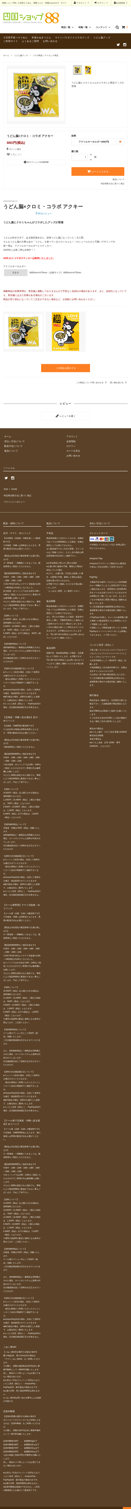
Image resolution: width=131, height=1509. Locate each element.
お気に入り (14, 154)
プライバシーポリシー (14, 496)
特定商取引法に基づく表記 (112, 183)
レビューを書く (65, 415)
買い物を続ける (119, 382)
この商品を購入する (65, 367)
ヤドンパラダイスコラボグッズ (72, 37)
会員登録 (121, 2)
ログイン (101, 2)
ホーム (6, 55)
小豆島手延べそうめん (15, 37)
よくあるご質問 (30, 41)
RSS (5, 487)
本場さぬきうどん (41, 37)
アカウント (82, 2)
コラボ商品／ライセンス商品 (45, 55)
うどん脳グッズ (101, 37)
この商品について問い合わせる (92, 382)
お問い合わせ (50, 41)
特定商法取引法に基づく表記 (18, 491)
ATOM (13, 487)
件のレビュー (44, 213)
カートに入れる (98, 171)
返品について (118, 179)
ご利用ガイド (10, 41)
